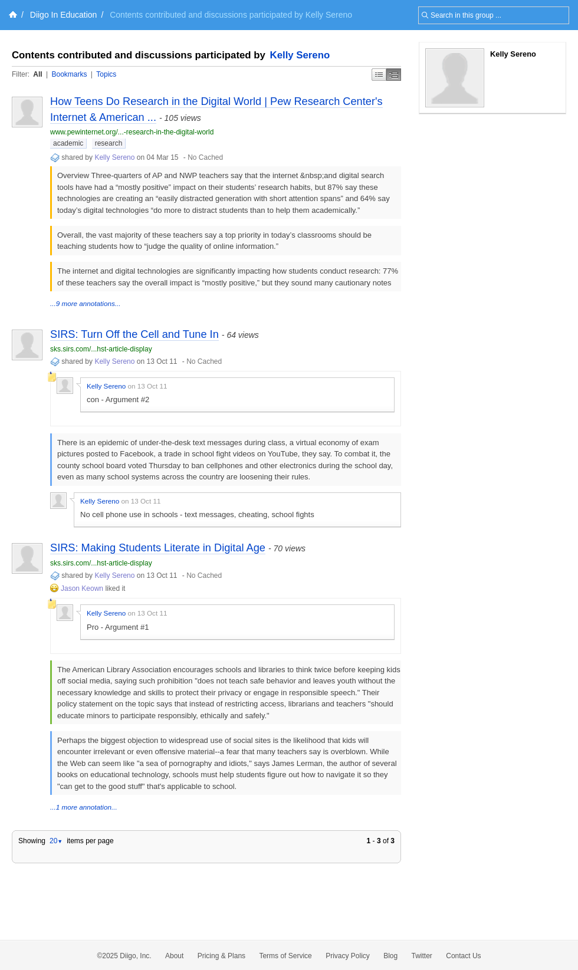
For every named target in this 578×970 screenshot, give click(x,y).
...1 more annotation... (83, 807)
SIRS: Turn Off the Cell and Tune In (134, 334)
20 (56, 841)
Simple (379, 74)
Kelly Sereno (300, 55)
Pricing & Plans (221, 956)
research (109, 143)
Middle (393, 74)
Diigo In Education (63, 14)
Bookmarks (69, 74)
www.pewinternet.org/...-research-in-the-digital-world (132, 132)
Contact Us (463, 956)
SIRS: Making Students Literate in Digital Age (157, 548)
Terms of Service (285, 956)
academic (68, 143)
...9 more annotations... (85, 303)
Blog (390, 956)
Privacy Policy (348, 956)
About (174, 956)
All (37, 74)
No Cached (205, 157)
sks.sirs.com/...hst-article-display (101, 349)
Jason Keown (82, 588)
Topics (106, 74)
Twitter (422, 956)
